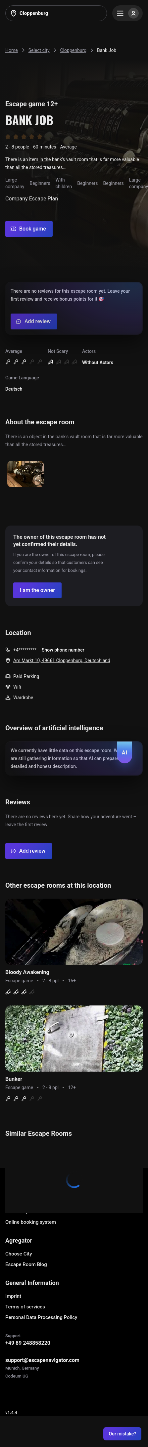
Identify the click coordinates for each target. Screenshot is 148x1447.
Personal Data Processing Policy (41, 1317)
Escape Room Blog (26, 1264)
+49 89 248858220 (27, 1343)
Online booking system (30, 1222)
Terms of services (25, 1307)
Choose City (18, 1254)
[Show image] (25, 474)
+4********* (24, 650)
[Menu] (127, 13)
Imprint (13, 1296)
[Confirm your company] (37, 590)
